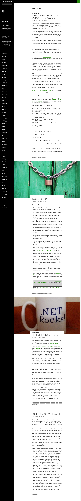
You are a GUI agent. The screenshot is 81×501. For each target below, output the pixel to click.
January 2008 (4, 177)
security (41, 293)
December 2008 (4, 162)
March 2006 (4, 197)
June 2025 (3, 59)
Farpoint (35, 438)
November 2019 (4, 94)
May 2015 (3, 130)
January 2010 (4, 144)
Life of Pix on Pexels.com (43, 287)
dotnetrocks (35, 402)
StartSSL (60, 346)
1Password (43, 250)
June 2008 (3, 171)
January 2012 (4, 136)
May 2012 (3, 135)
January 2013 (4, 133)
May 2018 (3, 106)
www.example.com (47, 57)
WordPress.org (4, 208)
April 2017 (3, 115)
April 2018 (3, 108)
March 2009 (4, 158)
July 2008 (3, 170)
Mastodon (3, 14)
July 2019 (3, 98)
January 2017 (4, 118)
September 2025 (4, 54)
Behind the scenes (36, 411)
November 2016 (4, 120)
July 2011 (3, 139)
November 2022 (4, 68)
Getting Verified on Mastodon (7, 40)
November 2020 (4, 83)
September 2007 (4, 179)
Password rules (41, 199)
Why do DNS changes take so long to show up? (46, 16)
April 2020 (3, 89)
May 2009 (3, 155)
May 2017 (3, 114)
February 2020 (4, 91)
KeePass (49, 250)
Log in (3, 204)
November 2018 (4, 101)
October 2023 (4, 65)
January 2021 (4, 80)
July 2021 (3, 76)
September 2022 (4, 70)
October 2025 (4, 53)
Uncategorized (35, 13)
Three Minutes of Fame (45, 334)
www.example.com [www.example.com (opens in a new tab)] (42, 73)
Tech (45, 293)
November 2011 (4, 138)
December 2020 (4, 82)
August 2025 (4, 56)
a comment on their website (47, 346)
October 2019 (4, 95)
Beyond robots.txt (5, 21)
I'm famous (42, 402)
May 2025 (3, 60)
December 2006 (4, 191)
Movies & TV (4, 11)
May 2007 (3, 185)
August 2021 (4, 74)
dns (39, 157)
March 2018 (4, 109)
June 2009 (3, 153)
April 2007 (3, 187)
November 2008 (4, 164)
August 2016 (4, 124)
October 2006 (4, 194)
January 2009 (4, 161)
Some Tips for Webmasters (47, 414)
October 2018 (4, 103)
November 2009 (4, 146)
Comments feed (4, 207)
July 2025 (3, 57)
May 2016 (3, 127)
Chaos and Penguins (7, 1)
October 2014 (4, 132)
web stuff (44, 157)
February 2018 (4, 111)
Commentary (43, 411)
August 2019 (4, 97)
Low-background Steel (5, 29)
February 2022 (4, 73)
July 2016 (3, 126)
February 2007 (4, 190)
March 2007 (4, 188)
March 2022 (4, 71)
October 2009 (4, 147)
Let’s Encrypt (37, 348)
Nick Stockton (4, 45)
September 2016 (4, 123)
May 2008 (3, 173)
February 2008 (4, 176)
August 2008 (4, 168)
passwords (35, 293)
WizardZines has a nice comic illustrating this (42, 90)
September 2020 (4, 85)
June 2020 (3, 88)
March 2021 (4, 77)
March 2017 (4, 117)
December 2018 (4, 100)
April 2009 (3, 156)
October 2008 (4, 165)
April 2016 (3, 129)
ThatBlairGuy (44, 20)
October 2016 (4, 121)
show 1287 (45, 349)
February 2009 (4, 159)
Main (3, 10)
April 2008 (3, 174)
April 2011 (3, 141)
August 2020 (4, 86)
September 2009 (4, 149)
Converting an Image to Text (6, 28)
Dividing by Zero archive (6, 13)
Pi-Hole (9, 44)
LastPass (39, 250)
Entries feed (4, 205)
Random (3, 12)
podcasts (48, 402)
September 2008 (4, 167)
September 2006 (4, 196)
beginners (35, 157)
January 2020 (4, 92)
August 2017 (4, 112)
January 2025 (4, 62)
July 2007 (3, 182)
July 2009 (3, 152)
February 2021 (4, 79)
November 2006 (4, 193)
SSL (57, 402)
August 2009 (4, 150)
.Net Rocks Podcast (54, 343)
